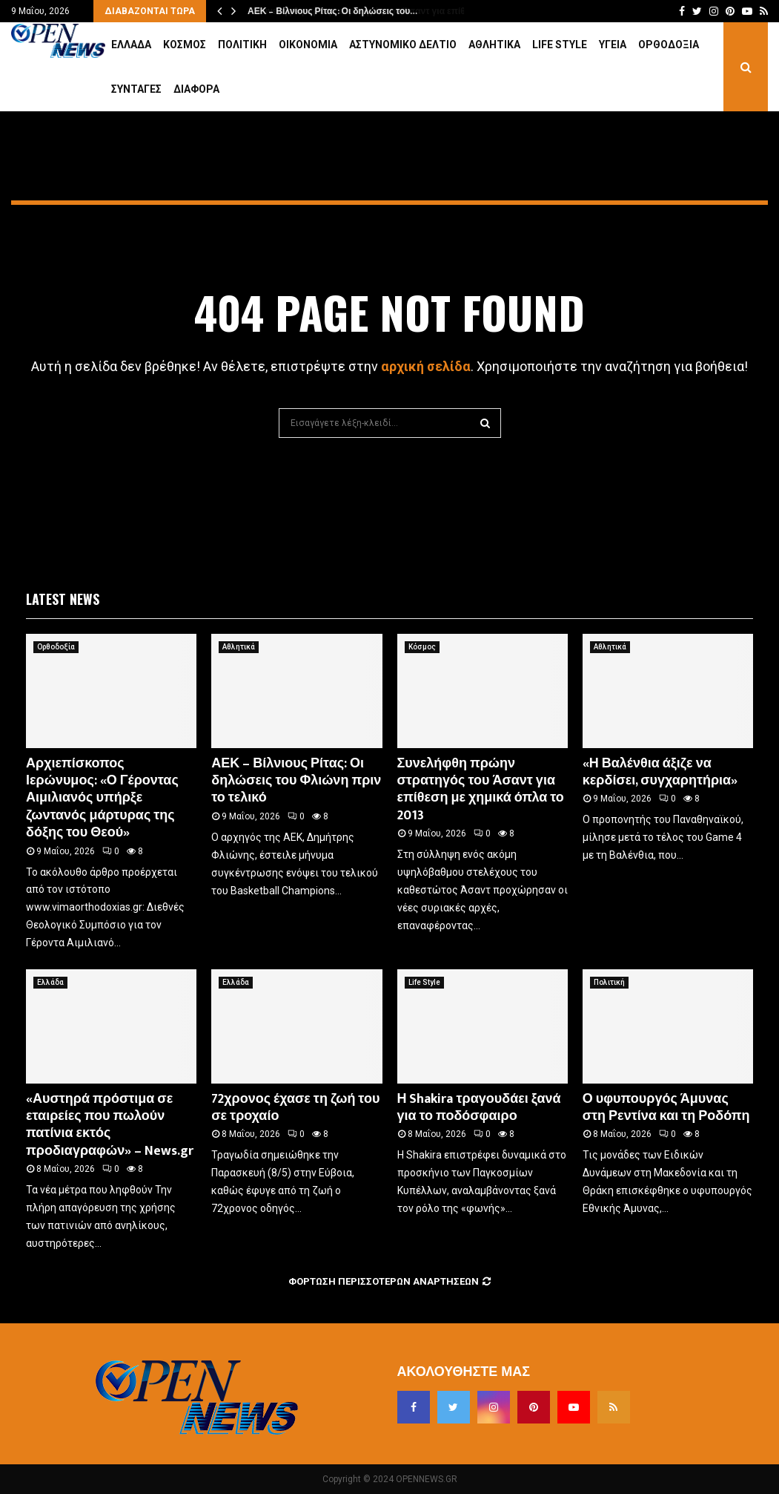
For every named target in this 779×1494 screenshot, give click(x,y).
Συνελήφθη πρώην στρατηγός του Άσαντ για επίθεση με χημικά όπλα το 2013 (480, 790)
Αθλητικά (494, 44)
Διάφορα (196, 89)
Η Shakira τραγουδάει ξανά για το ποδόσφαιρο (479, 1107)
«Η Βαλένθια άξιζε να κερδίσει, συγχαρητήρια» (660, 772)
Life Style (559, 44)
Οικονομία (308, 44)
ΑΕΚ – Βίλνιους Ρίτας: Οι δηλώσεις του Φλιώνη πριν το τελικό (296, 781)
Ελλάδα (131, 44)
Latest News (62, 599)
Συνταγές (136, 89)
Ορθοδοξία (668, 44)
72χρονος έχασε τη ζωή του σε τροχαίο (295, 1107)
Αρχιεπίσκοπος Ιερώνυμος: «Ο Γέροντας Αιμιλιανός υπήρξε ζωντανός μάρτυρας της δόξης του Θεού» (102, 799)
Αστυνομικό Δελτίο (403, 44)
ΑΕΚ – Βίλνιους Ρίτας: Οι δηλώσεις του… (332, 11)
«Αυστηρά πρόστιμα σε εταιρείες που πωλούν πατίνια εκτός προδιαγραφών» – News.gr (109, 1125)
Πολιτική (242, 44)
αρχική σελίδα (426, 366)
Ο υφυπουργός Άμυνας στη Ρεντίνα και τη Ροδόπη (666, 1107)
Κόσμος (184, 44)
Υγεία (612, 44)
